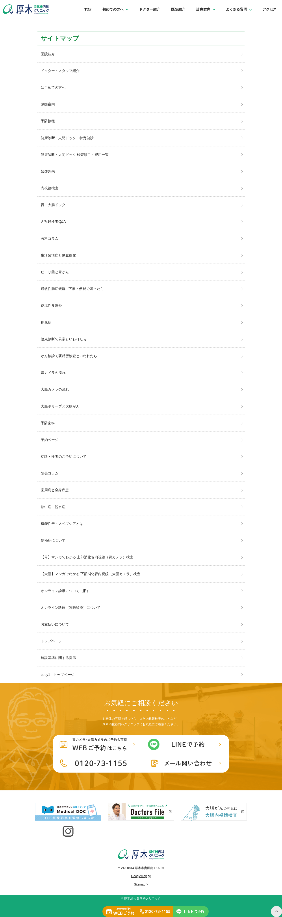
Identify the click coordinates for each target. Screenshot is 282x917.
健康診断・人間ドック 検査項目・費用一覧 (75, 155)
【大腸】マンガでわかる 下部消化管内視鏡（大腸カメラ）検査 (90, 574)
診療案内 (48, 104)
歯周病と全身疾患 (55, 490)
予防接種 (48, 121)
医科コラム (49, 238)
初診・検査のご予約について (64, 456)
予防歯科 (48, 423)
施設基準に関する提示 (58, 658)
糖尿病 (46, 322)
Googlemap (139, 876)
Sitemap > (141, 884)
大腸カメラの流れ (55, 389)
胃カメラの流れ (53, 373)
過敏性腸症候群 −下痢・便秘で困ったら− (73, 289)
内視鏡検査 (49, 188)
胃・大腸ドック (53, 205)
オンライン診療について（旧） (65, 591)
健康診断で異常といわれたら (64, 339)
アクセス (269, 9)
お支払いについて (55, 624)
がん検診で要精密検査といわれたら (69, 356)
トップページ (51, 641)
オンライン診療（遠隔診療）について (71, 607)
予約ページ (49, 440)
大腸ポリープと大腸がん (60, 406)
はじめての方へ (53, 87)
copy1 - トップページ (57, 675)
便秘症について (53, 540)
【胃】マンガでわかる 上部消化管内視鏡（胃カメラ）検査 (87, 557)
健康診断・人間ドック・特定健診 (67, 138)
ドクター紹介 (149, 9)
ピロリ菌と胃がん (55, 272)
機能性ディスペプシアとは (62, 524)
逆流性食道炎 (51, 305)
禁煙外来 (48, 171)
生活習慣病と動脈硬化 (58, 255)
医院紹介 (178, 9)
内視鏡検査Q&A (53, 221)
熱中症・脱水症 (53, 507)
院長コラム (49, 473)
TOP (87, 9)
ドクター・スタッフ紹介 (60, 71)
